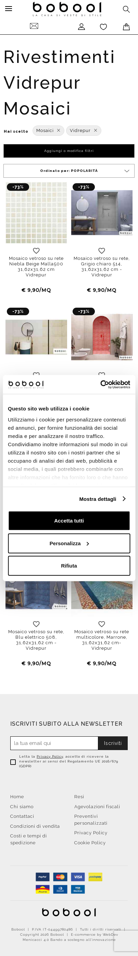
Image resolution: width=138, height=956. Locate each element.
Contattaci (22, 816)
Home (17, 796)
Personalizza (69, 543)
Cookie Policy (90, 842)
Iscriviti (113, 743)
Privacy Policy (50, 756)
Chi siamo (22, 806)
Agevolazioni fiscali (97, 806)
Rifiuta (69, 566)
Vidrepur (84, 130)
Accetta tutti (69, 521)
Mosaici (48, 130)
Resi (79, 796)
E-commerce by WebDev (94, 934)
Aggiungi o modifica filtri (69, 151)
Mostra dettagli (97, 499)
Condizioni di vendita (35, 826)
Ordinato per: (85, 171)
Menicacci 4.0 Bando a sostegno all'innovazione (69, 940)
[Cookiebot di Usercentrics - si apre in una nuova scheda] (100, 384)
